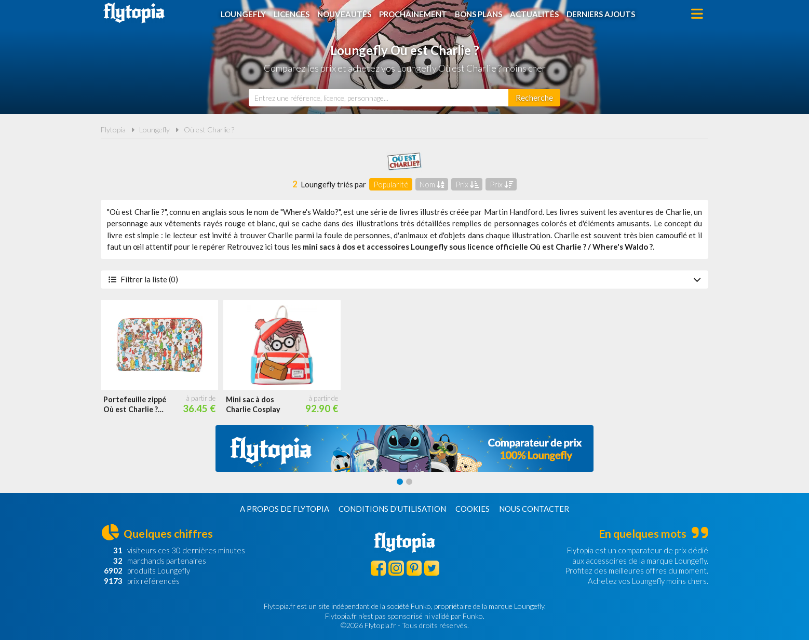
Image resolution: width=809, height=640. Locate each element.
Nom (432, 184)
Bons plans (478, 14)
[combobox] (378, 97)
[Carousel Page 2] (409, 482)
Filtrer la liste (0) (404, 279)
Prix (467, 184)
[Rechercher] (534, 97)
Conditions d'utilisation (392, 508)
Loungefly (243, 14)
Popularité (391, 184)
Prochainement (413, 14)
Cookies (472, 508)
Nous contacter (534, 508)
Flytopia (134, 13)
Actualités (534, 14)
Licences (291, 14)
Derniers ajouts (601, 14)
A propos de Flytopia (284, 508)
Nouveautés (344, 14)
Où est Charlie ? (209, 129)
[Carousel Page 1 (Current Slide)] (400, 482)
